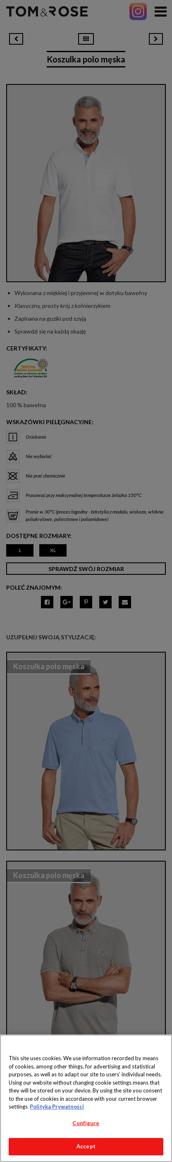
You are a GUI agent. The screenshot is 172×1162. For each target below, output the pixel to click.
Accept (86, 1146)
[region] (86, 1098)
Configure (85, 1123)
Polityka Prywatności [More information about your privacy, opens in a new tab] (57, 1106)
